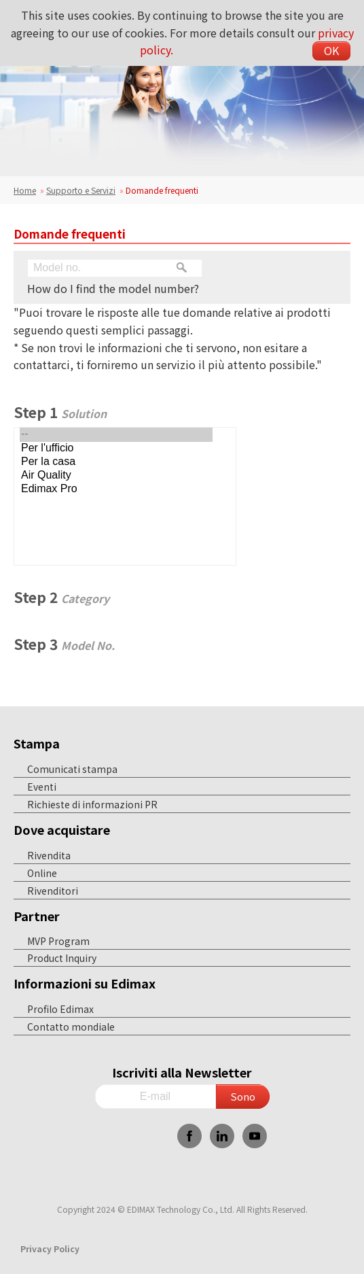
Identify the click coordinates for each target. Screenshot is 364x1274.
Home (25, 190)
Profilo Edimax (60, 1009)
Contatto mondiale (71, 1026)
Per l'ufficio (116, 448)
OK (331, 50)
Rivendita (49, 855)
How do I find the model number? (113, 288)
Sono (242, 1096)
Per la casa (116, 462)
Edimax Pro (116, 489)
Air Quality (116, 476)
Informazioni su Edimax (85, 983)
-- (116, 434)
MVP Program (58, 941)
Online (42, 873)
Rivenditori (52, 890)
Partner (37, 916)
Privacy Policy (49, 1248)
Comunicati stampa (72, 769)
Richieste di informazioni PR (92, 804)
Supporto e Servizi (80, 190)
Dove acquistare (62, 829)
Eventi (41, 786)
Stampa (37, 743)
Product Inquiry (61, 958)
